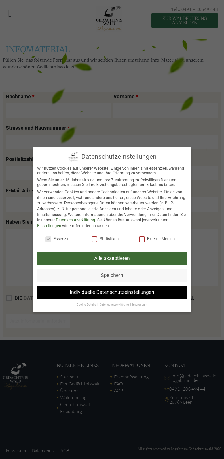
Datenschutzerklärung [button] (114, 305)
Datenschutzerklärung (75, 220)
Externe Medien (157, 238)
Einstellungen (49, 225)
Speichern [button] (112, 275)
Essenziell (58, 238)
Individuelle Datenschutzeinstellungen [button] (112, 292)
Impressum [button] (139, 305)
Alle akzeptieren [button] (112, 258)
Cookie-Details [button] (87, 305)
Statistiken (105, 238)
